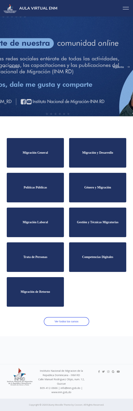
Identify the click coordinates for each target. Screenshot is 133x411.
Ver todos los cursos (66, 321)
